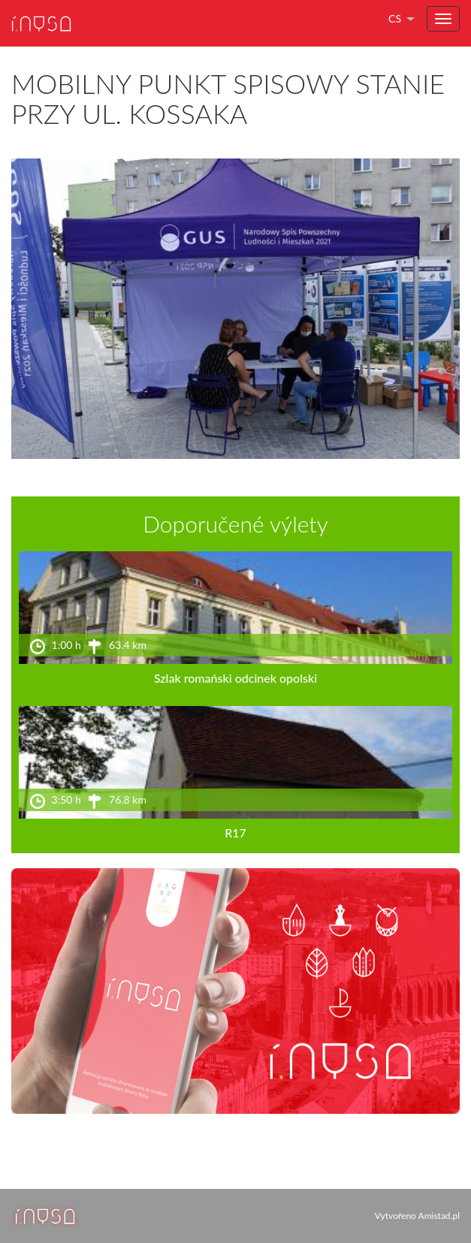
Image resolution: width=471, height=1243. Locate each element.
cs (394, 18)
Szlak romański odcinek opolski (235, 678)
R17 (235, 832)
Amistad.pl (439, 1215)
